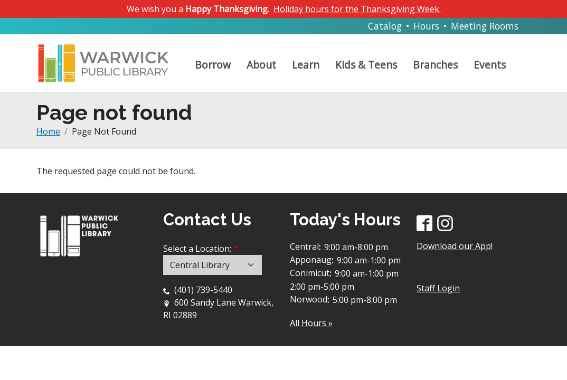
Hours (426, 26)
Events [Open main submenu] (490, 65)
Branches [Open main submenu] (435, 65)
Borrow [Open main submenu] (213, 65)
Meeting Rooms (484, 26)
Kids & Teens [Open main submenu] (366, 65)
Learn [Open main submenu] (305, 65)
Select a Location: (197, 248)
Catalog (385, 26)
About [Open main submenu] (261, 65)
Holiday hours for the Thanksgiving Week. (357, 9)
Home (48, 131)
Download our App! (455, 246)
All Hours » (311, 323)
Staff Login (438, 288)
